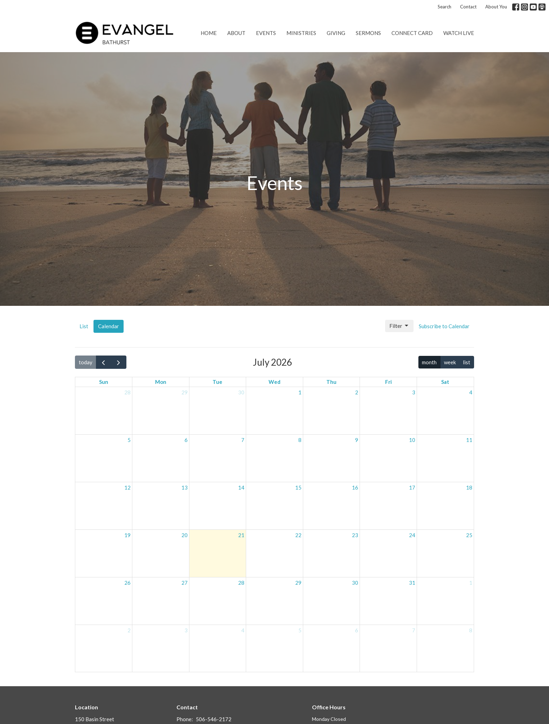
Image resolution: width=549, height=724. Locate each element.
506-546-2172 (213, 719)
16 (355, 487)
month (429, 362)
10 (412, 440)
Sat (445, 382)
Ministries (301, 33)
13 (184, 487)
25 (469, 535)
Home (209, 33)
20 (184, 535)
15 (298, 487)
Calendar (108, 326)
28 (127, 392)
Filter (399, 325)
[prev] (103, 362)
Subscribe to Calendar (444, 326)
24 (412, 535)
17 (412, 487)
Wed (274, 382)
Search (444, 6)
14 (241, 487)
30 (241, 392)
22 (298, 535)
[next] (118, 362)
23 (355, 535)
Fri (388, 382)
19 (127, 535)
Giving (336, 33)
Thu (331, 382)
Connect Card (412, 33)
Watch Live (458, 33)
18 (469, 487)
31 (412, 582)
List (83, 326)
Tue (217, 382)
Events (266, 33)
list (466, 362)
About (236, 33)
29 (184, 392)
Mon (160, 382)
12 (127, 487)
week (450, 362)
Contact (468, 6)
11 (469, 440)
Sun (103, 382)
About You (496, 6)
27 (184, 582)
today (85, 362)
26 (127, 582)
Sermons (368, 33)
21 (241, 535)
